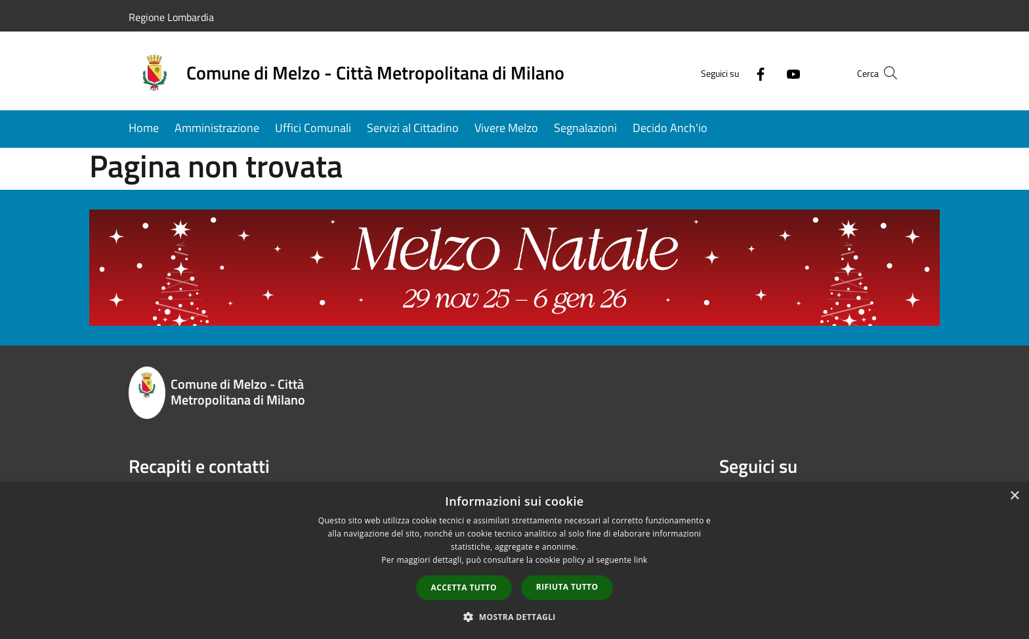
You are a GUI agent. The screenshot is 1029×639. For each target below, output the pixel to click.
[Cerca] (884, 73)
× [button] (1014, 496)
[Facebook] (735, 72)
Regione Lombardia (171, 17)
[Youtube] (768, 72)
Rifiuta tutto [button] (567, 586)
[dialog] (514, 560)
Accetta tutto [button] (464, 587)
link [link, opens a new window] (641, 559)
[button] (514, 616)
